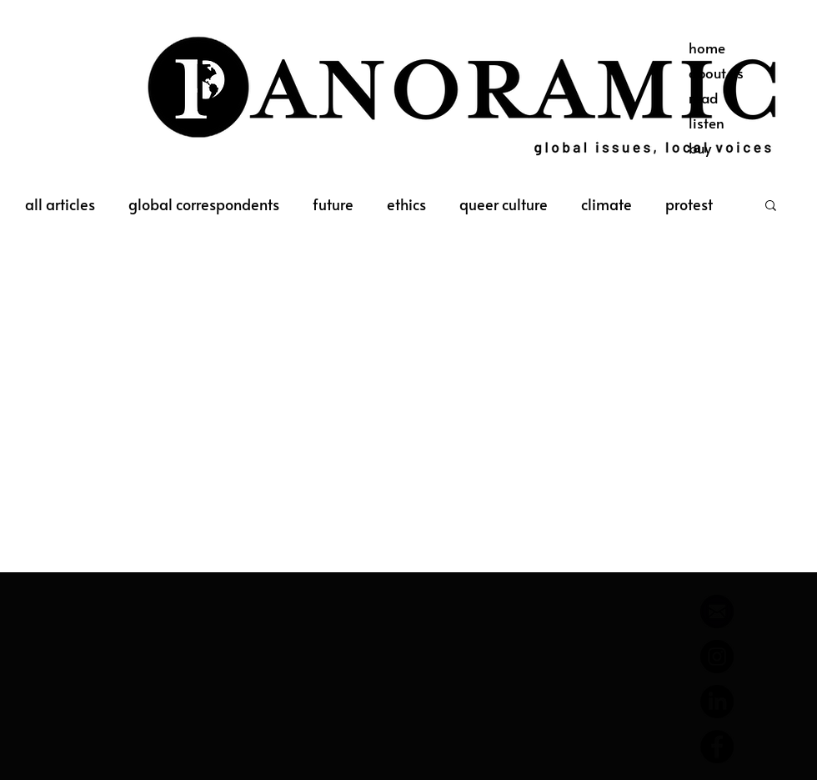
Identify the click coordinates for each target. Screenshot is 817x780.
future (333, 204)
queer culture (503, 204)
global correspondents (203, 204)
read (703, 98)
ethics (406, 204)
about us (716, 73)
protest (689, 204)
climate (606, 204)
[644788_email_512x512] (717, 611)
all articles (60, 204)
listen (706, 123)
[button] (771, 206)
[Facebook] (717, 746)
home (707, 48)
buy (700, 148)
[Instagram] (717, 656)
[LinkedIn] (717, 701)
